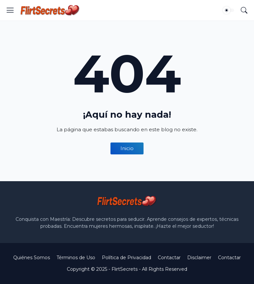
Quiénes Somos (31, 258)
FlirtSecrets (124, 269)
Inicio (127, 148)
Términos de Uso (76, 258)
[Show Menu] (10, 10)
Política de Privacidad (126, 258)
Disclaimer (199, 258)
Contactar (169, 258)
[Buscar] (244, 10)
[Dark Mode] (228, 10)
